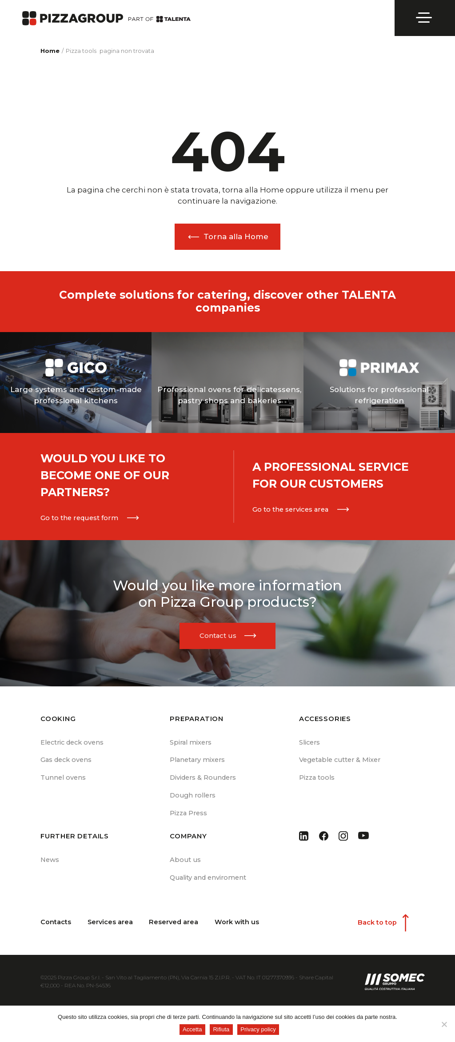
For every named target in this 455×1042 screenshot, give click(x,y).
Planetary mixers (198, 761)
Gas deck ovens (66, 761)
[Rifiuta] (443, 1024)
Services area (111, 926)
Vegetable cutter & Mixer (341, 761)
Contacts (55, 926)
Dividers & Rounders (204, 780)
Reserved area (175, 926)
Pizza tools (317, 780)
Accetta (192, 1029)
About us (186, 863)
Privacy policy (258, 1029)
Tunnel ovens (63, 780)
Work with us (238, 926)
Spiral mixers (191, 743)
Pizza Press (189, 816)
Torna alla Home (236, 236)
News (49, 863)
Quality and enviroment (209, 881)
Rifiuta (222, 1029)
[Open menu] (425, 17)
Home (50, 51)
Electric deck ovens (73, 743)
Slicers (310, 743)
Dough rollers (194, 798)
